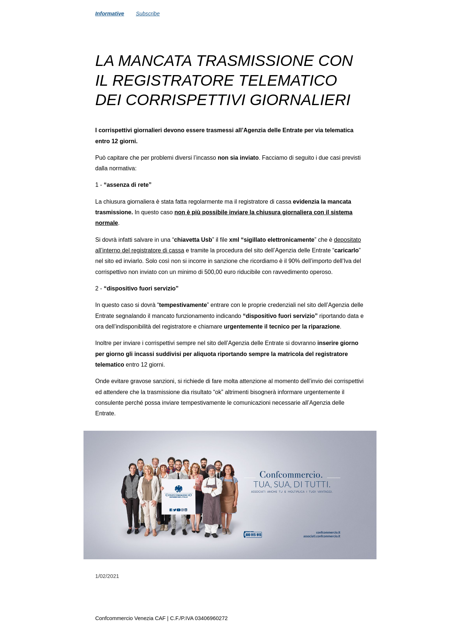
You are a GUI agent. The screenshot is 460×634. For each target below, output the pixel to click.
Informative (109, 13)
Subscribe (148, 13)
